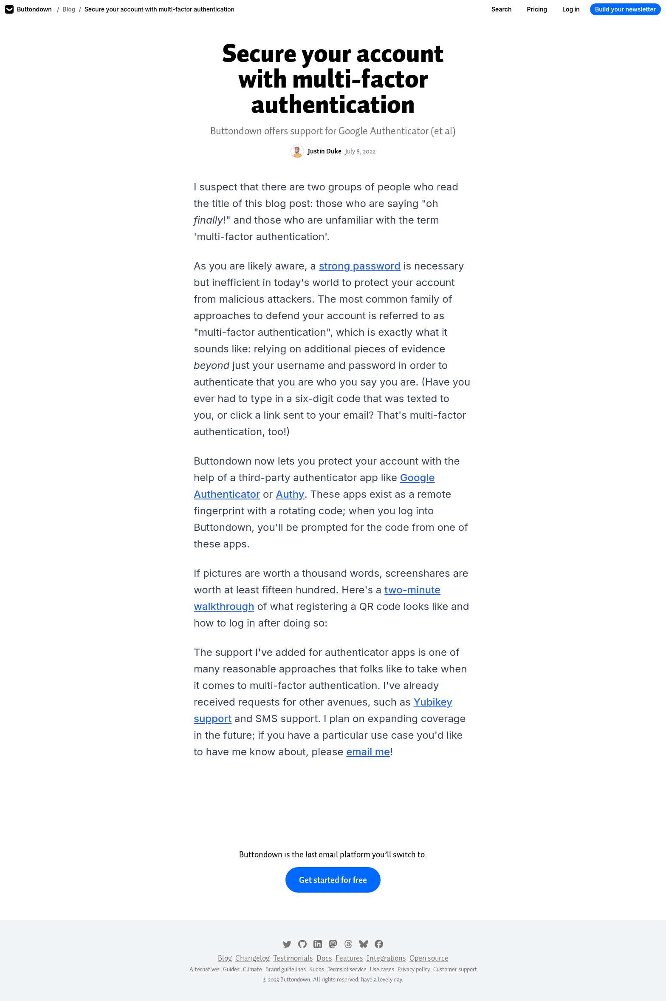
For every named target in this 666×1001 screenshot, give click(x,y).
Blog (68, 9)
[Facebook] (379, 943)
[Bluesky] (363, 943)
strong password (360, 266)
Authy (290, 494)
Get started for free (333, 879)
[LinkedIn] (317, 943)
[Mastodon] (333, 943)
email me (368, 752)
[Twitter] (287, 943)
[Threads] (348, 943)
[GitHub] (302, 943)
